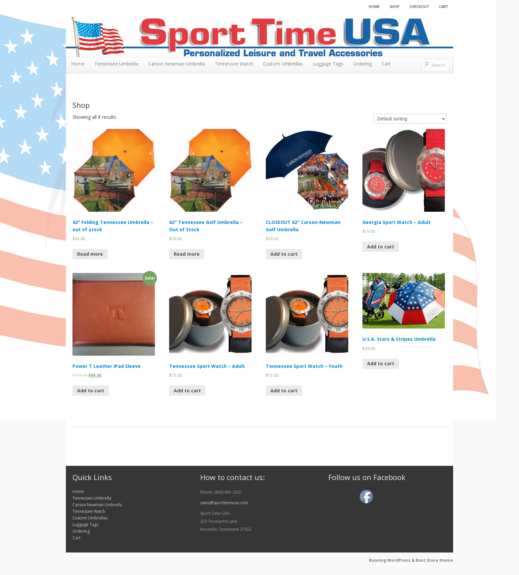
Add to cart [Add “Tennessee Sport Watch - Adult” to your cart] (187, 390)
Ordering (362, 64)
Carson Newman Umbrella (176, 64)
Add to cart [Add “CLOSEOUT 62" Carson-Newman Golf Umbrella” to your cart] (284, 254)
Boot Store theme (434, 560)
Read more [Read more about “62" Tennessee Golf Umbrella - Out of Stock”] (187, 254)
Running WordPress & (392, 560)
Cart (443, 6)
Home (374, 6)
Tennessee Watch (234, 64)
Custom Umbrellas (283, 64)
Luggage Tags (328, 64)
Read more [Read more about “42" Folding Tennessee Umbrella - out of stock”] (90, 254)
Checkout (419, 6)
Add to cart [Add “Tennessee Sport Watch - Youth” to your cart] (284, 390)
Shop (395, 6)
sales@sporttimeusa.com (224, 503)
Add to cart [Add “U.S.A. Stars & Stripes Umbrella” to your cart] (380, 363)
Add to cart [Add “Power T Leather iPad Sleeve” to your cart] (90, 390)
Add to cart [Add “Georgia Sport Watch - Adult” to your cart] (380, 246)
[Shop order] (410, 119)
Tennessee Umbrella (116, 64)
